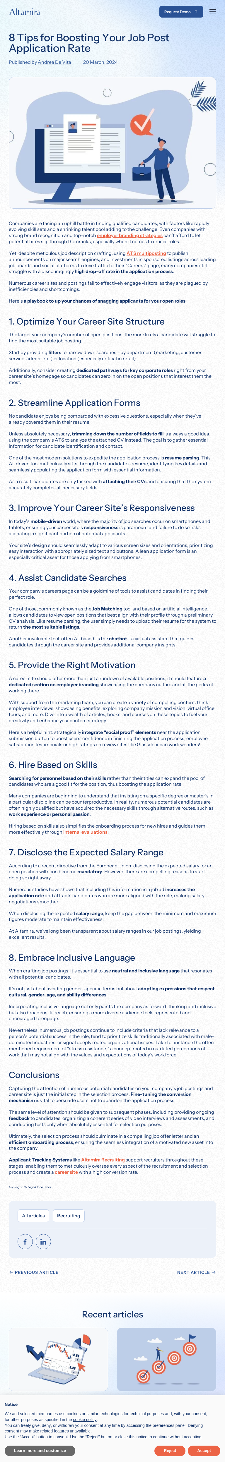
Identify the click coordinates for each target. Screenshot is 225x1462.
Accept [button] (204, 1450)
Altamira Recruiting (103, 1160)
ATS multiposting (146, 253)
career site (66, 1172)
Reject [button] (170, 1450)
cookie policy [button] (84, 1419)
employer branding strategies (130, 235)
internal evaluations (85, 832)
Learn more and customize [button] (40, 1450)
